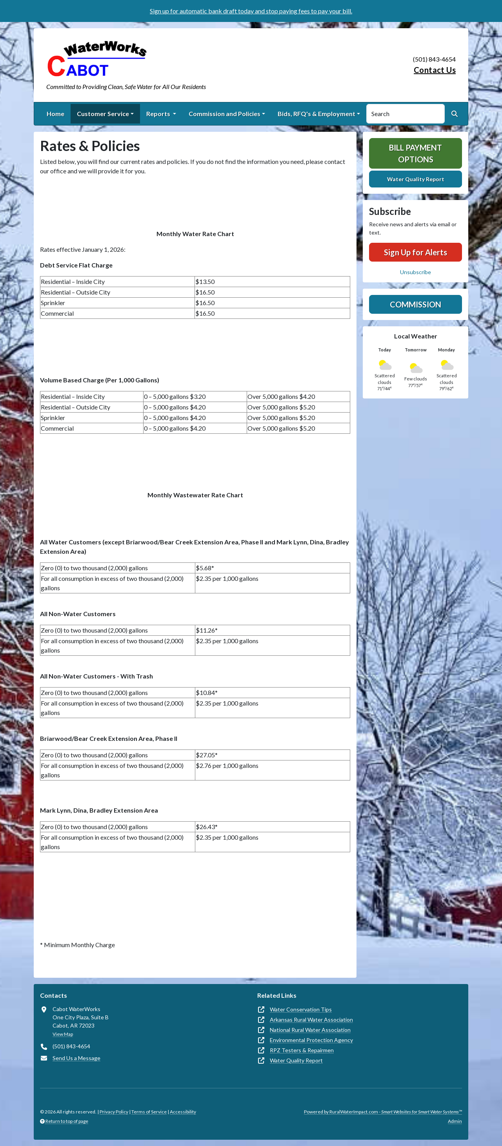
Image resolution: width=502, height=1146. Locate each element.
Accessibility (183, 1112)
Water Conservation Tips (301, 1009)
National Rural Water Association (310, 1029)
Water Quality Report (415, 179)
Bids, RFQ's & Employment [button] (316, 113)
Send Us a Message (76, 1058)
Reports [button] (158, 113)
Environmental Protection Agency (311, 1040)
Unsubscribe (415, 272)
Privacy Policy (114, 1112)
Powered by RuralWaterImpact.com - (383, 1112)
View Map (63, 1034)
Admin (455, 1121)
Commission (415, 304)
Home (55, 113)
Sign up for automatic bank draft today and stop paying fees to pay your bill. (251, 11)
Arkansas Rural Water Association (311, 1019)
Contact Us (435, 70)
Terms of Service (149, 1112)
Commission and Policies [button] (224, 113)
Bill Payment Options (415, 153)
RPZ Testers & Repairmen (302, 1050)
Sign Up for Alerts (415, 252)
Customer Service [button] (103, 113)
